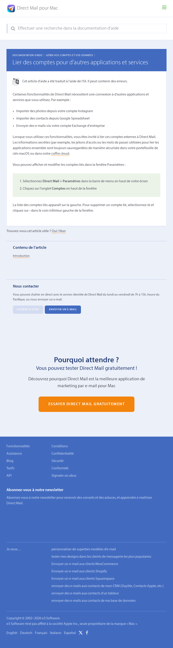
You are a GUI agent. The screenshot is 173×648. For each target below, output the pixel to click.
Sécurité (57, 461)
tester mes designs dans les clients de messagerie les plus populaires (101, 543)
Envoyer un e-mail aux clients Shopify (79, 558)
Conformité (59, 468)
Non (62, 231)
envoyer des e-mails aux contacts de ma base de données (93, 587)
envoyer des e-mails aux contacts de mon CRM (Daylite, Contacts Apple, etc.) (107, 572)
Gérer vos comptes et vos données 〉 (71, 55)
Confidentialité (62, 454)
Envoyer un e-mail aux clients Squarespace (82, 565)
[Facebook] (87, 620)
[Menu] (164, 8)
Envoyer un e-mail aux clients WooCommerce (84, 550)
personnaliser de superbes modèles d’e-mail (83, 536)
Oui (54, 231)
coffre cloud (60, 154)
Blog (9, 461)
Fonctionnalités (18, 446)
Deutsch (26, 619)
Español (70, 619)
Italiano (55, 619)
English (11, 619)
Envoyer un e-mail (63, 309)
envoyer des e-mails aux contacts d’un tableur (85, 580)
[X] (80, 620)
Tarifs (10, 468)
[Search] (13, 28)
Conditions (59, 446)
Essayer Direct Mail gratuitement (86, 404)
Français (41, 619)
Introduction (21, 256)
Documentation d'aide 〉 (29, 55)
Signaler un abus (63, 476)
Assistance (14, 454)
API (9, 476)
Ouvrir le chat (28, 309)
